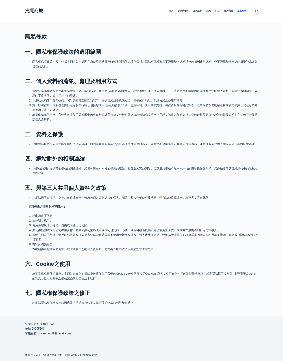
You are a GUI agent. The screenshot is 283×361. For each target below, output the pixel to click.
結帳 (208, 10)
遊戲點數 (197, 10)
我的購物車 (183, 10)
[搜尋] (256, 11)
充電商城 (34, 10)
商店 (217, 10)
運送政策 (244, 11)
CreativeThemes (81, 354)
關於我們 (228, 10)
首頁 (171, 10)
